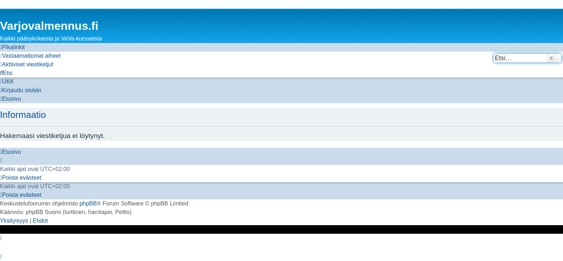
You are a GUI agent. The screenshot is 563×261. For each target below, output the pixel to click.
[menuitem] (30, 56)
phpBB (88, 203)
